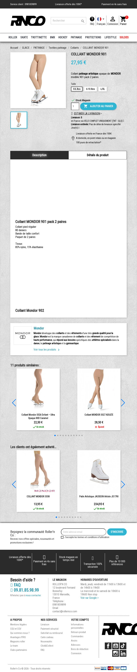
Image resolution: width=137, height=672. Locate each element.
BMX (52, 37)
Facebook (108, 645)
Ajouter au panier (98, 106)
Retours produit (78, 632)
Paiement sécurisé (50, 628)
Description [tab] (39, 155)
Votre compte (80, 619)
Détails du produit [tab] (97, 155)
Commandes (77, 636)
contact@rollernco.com (64, 611)
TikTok (123, 645)
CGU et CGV (15, 628)
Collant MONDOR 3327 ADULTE (99, 414)
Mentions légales (18, 624)
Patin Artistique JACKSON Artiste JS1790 (98, 496)
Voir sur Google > (89, 597)
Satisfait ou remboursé (52, 633)
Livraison (45, 624)
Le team (14, 645)
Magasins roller (17, 641)
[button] (79, 127)
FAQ (92, 24)
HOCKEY (62, 37)
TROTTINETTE (39, 37)
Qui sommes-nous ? (20, 633)
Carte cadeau (47, 637)
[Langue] (101, 21)
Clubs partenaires (18, 650)
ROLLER (12, 37)
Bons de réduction (79, 649)
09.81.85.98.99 (24, 590)
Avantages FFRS (18, 637)
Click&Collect (47, 645)
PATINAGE (76, 37)
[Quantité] (75, 106)
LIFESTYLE (110, 37)
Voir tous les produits (47, 349)
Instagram (115, 653)
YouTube (115, 645)
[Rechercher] (68, 20)
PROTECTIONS (93, 37)
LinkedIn (123, 653)
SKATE (24, 37)
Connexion (76, 653)
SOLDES (124, 37)
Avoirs (74, 640)
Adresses (75, 645)
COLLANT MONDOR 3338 (38, 496)
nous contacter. (33, 595)
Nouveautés (46, 641)
